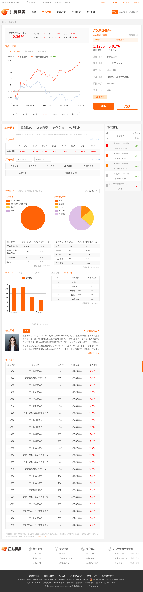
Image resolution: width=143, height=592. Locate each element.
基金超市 (13, 22)
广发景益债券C (35, 518)
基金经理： (98, 90)
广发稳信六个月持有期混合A (35, 525)
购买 (103, 106)
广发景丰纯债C (35, 476)
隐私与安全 (92, 576)
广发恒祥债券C (35, 504)
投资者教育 (49, 576)
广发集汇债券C (35, 385)
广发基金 (13, 12)
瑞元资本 (126, 2)
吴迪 (109, 90)
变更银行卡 (64, 563)
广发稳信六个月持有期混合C (35, 511)
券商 (137, 554)
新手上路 (37, 558)
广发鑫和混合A (35, 420)
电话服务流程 (92, 563)
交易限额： (98, 77)
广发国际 (114, 2)
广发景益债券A (35, 392)
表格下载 (90, 558)
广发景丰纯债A (35, 448)
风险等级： (98, 83)
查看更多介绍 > (93, 353)
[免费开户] (15, 2)
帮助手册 (90, 554)
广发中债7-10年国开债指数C (35, 462)
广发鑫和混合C (35, 427)
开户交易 (63, 554)
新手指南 (37, 549)
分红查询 (96, 159)
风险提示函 (34, 576)
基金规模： (98, 63)
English (136, 2)
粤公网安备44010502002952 (103, 579)
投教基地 (102, 2)
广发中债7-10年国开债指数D (35, 497)
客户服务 (46, 2)
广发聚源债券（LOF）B (35, 378)
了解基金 (37, 554)
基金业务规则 (76, 576)
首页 (34, 12)
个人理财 (46, 12)
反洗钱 (62, 576)
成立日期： (98, 70)
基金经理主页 (93, 330)
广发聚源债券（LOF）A (35, 469)
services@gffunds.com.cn (89, 586)
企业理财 (76, 12)
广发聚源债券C (35, 406)
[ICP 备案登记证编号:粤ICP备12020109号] (72, 579)
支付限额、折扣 (66, 558)
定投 (127, 106)
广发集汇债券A (35, 371)
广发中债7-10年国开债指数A (35, 455)
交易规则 (37, 563)
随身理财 (32, 2)
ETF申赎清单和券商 (123, 549)
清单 (132, 554)
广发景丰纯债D (35, 483)
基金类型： (98, 56)
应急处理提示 (108, 576)
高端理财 (61, 12)
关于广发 (91, 12)
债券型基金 (112, 57)
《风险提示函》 (41, 537)
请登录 (7, 2)
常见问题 (63, 549)
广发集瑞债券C (35, 441)
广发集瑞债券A (35, 434)
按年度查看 (95, 139)
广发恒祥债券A (35, 399)
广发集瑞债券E (35, 490)
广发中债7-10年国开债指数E (35, 413)
